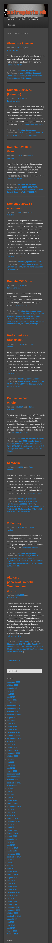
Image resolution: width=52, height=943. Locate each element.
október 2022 (12, 756)
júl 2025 (10, 691)
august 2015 (12, 878)
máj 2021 (11, 795)
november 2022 (13, 753)
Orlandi (10, 192)
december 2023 (13, 732)
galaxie (20, 381)
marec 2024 (12, 726)
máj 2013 (11, 925)
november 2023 (13, 735)
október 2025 (12, 685)
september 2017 (14, 857)
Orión (28, 76)
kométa (22, 76)
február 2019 (12, 833)
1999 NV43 (22, 264)
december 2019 (13, 821)
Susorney (17, 192)
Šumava (29, 78)
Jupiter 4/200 (12, 135)
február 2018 (12, 848)
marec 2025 (12, 700)
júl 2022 (10, 759)
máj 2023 (11, 744)
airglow (20, 73)
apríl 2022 (11, 768)
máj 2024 (11, 721)
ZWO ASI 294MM (23, 512)
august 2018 (12, 839)
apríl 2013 (11, 928)
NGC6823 (30, 444)
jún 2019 (10, 827)
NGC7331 (10, 384)
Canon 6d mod (13, 76)
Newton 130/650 (26, 649)
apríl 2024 (11, 723)
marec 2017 (12, 872)
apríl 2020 (11, 815)
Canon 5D (39, 133)
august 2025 (12, 688)
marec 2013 (12, 931)
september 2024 (14, 715)
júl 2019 (10, 824)
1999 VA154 (20, 316)
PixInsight (34, 324)
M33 (23, 444)
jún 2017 (10, 863)
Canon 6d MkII (30, 647)
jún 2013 (10, 922)
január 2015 (12, 889)
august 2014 (12, 895)
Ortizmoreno (12, 269)
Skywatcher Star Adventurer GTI (20, 506)
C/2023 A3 (20, 647)
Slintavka (13, 462)
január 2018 (12, 851)
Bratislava (11, 647)
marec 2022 (12, 771)
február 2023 (12, 750)
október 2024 (12, 712)
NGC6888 (31, 504)
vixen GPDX (30, 449)
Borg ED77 (23, 441)
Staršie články (13, 661)
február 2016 (12, 874)
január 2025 (12, 703)
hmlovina (10, 444)
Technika (21, 19)
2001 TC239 (32, 187)
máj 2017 (11, 866)
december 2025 (13, 682)
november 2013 (13, 910)
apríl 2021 (11, 798)
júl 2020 (10, 809)
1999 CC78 (39, 314)
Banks (26, 321)
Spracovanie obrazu (34, 262)
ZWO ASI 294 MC (13, 386)
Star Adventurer (31, 135)
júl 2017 (10, 860)
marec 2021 (12, 800)
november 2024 (13, 709)
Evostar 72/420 (32, 501)
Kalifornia (34, 556)
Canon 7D (21, 501)
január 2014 (12, 904)
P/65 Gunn (25, 324)
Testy (36, 379)
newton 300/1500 (37, 381)
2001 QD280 (22, 187)
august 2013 (12, 919)
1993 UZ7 (21, 314)
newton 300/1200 (36, 190)
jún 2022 (10, 762)
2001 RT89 (16, 319)
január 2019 (12, 836)
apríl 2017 (11, 869)
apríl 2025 (11, 697)
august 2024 (12, 718)
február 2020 (12, 818)
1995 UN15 (30, 314)
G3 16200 (18, 190)
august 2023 (12, 741)
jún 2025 (10, 694)
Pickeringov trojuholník (30, 446)
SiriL (23, 78)
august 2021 (12, 786)
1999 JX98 (11, 316)
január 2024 (12, 729)
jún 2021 (10, 792)
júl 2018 (10, 842)
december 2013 (13, 907)
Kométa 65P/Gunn (19, 281)
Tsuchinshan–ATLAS (34, 384)
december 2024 (13, 706)
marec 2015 (12, 886)
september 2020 (14, 806)
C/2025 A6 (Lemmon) (32, 73)
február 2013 (12, 934)
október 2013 (12, 913)
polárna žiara (37, 76)
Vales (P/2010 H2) (29, 192)
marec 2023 (12, 747)
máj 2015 (11, 880)
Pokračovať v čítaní (16, 65)
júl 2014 (10, 898)
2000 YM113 (30, 316)
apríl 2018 (11, 845)
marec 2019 (12, 830)
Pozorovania (33, 19)
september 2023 (14, 738)
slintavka (36, 506)
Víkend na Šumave (20, 43)
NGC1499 (31, 558)
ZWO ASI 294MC (37, 563)
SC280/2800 (20, 384)
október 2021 (12, 780)
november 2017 (13, 854)
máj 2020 (11, 812)
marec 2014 (12, 901)
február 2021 (12, 803)
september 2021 (14, 783)
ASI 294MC (17, 644)
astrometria (18, 321)
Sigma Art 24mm (13, 78)
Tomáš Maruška (13, 50)
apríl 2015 (11, 883)
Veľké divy (14, 523)
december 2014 (13, 892)
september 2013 (14, 916)
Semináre (11, 25)
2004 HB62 (25, 319)
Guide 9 (38, 441)
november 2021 (13, 777)
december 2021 (13, 774)
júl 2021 (10, 789)
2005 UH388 (35, 319)
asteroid (10, 190)
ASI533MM (27, 644)
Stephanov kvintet (17, 449)
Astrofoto (11, 19)
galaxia (31, 441)
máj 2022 (11, 765)
